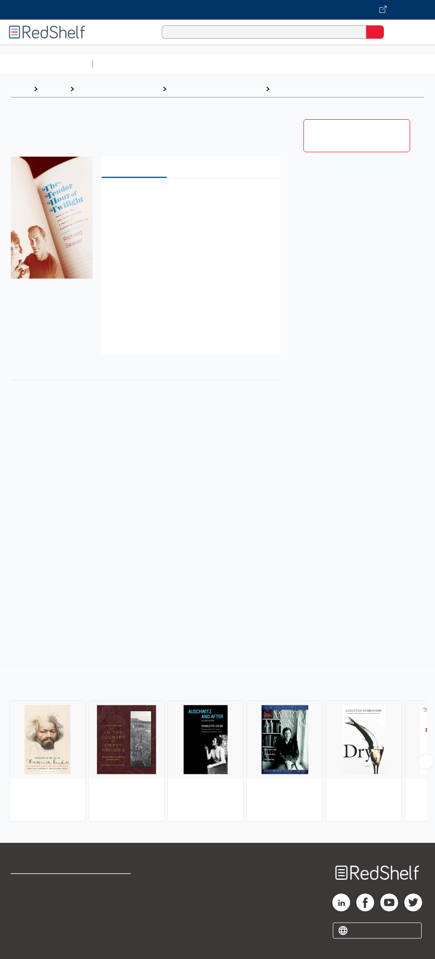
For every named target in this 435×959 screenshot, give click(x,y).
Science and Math (174, 64)
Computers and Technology (254, 64)
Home (20, 89)
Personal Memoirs (305, 89)
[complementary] (217, 744)
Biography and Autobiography (216, 89)
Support (23, 904)
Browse (54, 89)
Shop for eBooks (37, 884)
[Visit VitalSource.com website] (217, 10)
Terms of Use (112, 884)
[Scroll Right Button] (426, 761)
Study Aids (120, 64)
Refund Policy (112, 904)
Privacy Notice (33, 923)
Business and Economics (345, 64)
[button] (189, 198)
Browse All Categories (46, 64)
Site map (24, 943)
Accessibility (111, 923)
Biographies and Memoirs (118, 89)
